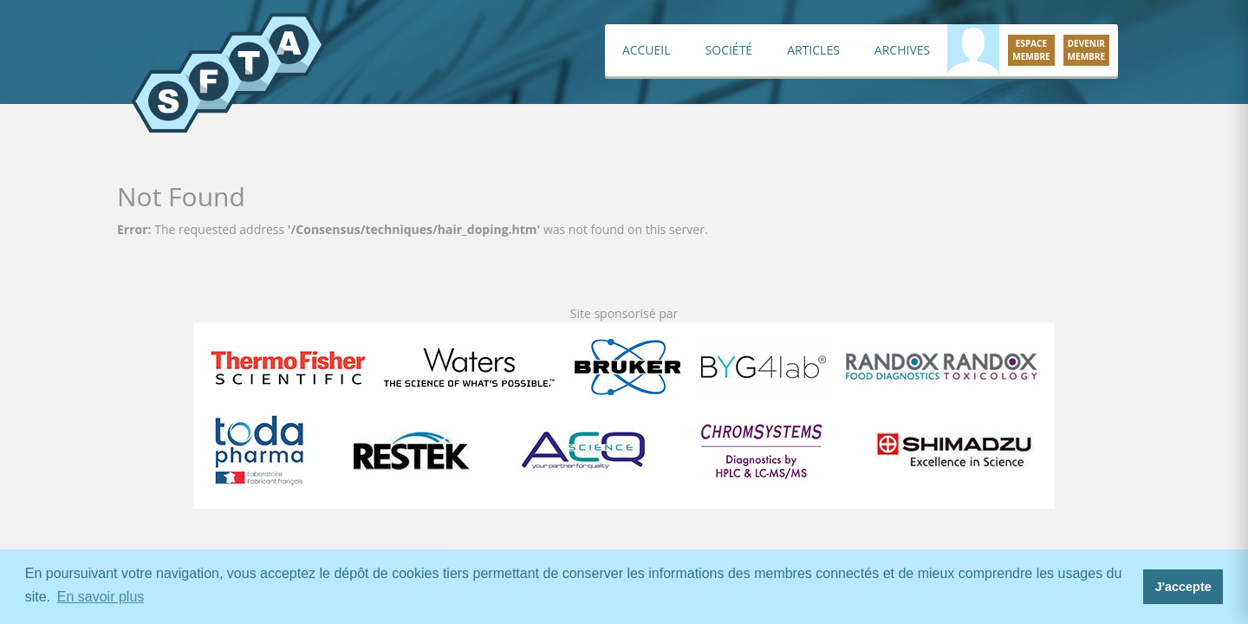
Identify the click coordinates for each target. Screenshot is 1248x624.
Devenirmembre (1086, 49)
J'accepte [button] (1183, 587)
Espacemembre (1031, 49)
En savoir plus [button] (101, 596)
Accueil (646, 50)
